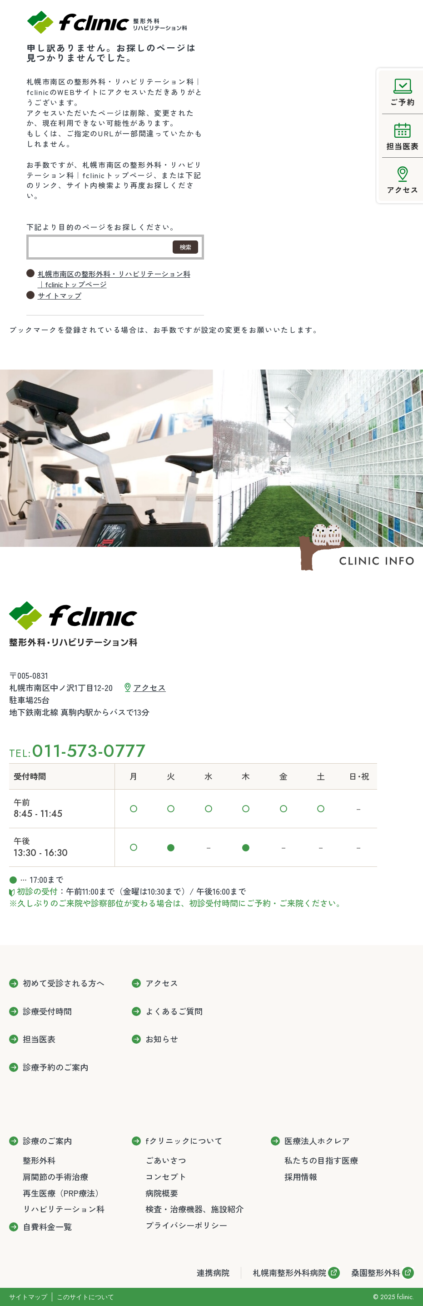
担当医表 (39, 1039)
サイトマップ (59, 295)
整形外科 (39, 1160)
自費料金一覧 (47, 1226)
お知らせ (161, 1039)
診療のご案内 (47, 1141)
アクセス (149, 687)
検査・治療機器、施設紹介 (194, 1209)
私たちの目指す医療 (321, 1160)
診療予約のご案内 (55, 1067)
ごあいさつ (165, 1160)
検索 (185, 247)
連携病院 (213, 1272)
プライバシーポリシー (186, 1225)
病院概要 (161, 1193)
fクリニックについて (184, 1141)
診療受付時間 (47, 1011)
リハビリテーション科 (64, 1209)
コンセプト (165, 1176)
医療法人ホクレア (317, 1141)
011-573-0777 (89, 750)
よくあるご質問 (174, 1011)
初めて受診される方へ (64, 983)
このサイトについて (85, 1296)
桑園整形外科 (375, 1272)
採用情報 (300, 1176)
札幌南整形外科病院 (289, 1272)
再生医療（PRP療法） (63, 1193)
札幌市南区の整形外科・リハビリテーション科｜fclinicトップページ (114, 279)
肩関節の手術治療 (55, 1176)
